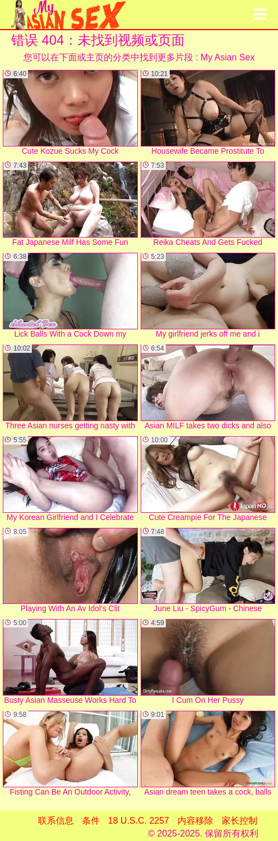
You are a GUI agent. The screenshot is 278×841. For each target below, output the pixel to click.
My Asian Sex (227, 57)
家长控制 (239, 820)
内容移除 (195, 820)
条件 (91, 820)
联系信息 (56, 820)
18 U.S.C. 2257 (138, 820)
